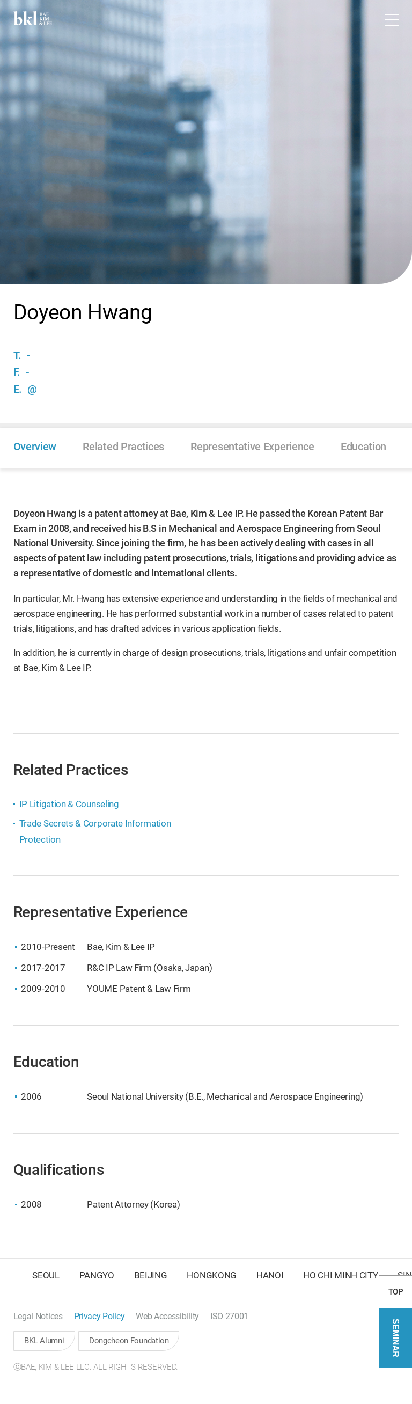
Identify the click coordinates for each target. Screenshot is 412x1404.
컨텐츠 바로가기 (0, 0)
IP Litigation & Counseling (69, 804)
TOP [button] (395, 1329)
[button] (360, 20)
